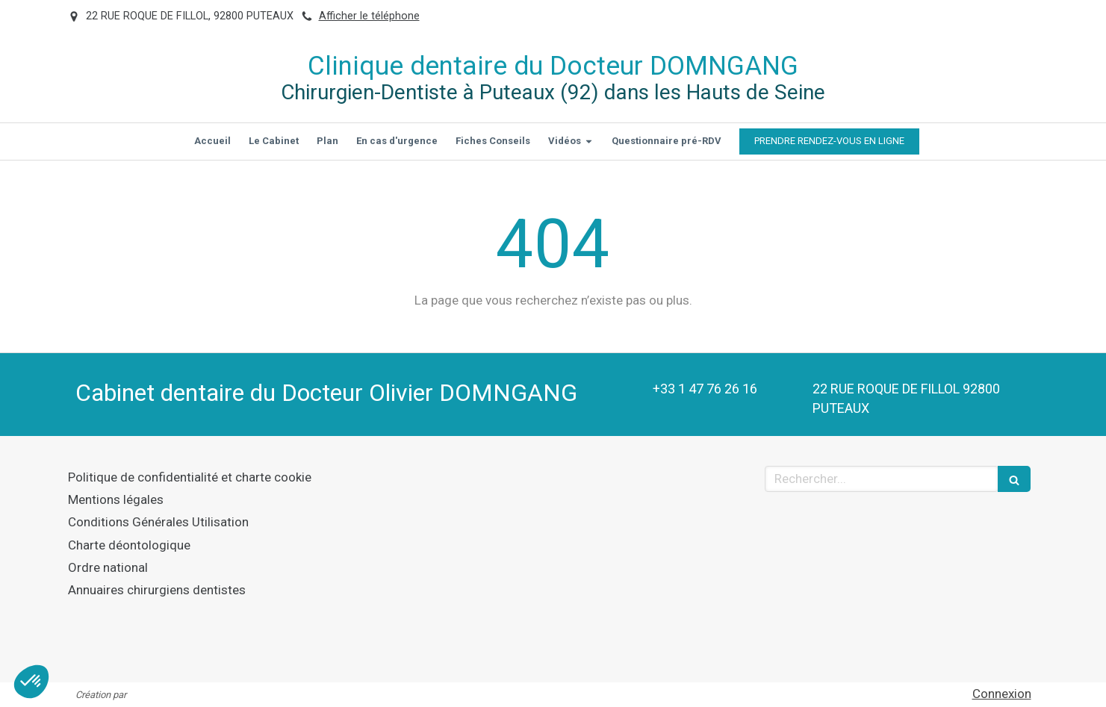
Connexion (1001, 693)
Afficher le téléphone (369, 16)
